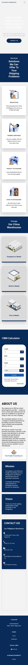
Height (6, 363)
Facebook (14, 649)
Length (6, 349)
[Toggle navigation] (24, 2)
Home (14, 636)
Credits (14, 659)
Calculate (14, 375)
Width (5, 356)
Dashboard (14, 639)
